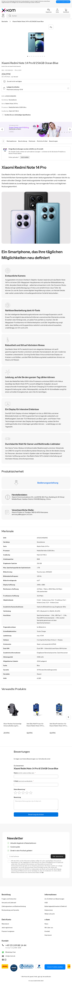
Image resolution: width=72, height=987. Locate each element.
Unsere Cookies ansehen (63, 1)
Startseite (5, 21)
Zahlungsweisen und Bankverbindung (14, 906)
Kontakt (47, 931)
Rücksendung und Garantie (10, 910)
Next (70, 129)
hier (43, 872)
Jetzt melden (25, 157)
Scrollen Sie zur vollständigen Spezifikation (16, 115)
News (46, 924)
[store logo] (8, 10)
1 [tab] (59, 132)
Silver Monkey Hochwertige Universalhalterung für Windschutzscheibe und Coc (13, 725)
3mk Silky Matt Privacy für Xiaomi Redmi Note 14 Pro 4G (35, 725)
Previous (2, 129)
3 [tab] (64, 132)
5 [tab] (69, 132)
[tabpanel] (36, 129)
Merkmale (32, 141)
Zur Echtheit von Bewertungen (54, 899)
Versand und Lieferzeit (9, 902)
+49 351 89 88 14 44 (15, 945)
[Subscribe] (58, 856)
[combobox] (38, 16)
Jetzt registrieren (7, 927)
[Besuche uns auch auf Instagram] (5, 960)
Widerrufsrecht (50, 914)
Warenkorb (5, 924)
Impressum (48, 935)
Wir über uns (49, 927)
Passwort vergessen (8, 931)
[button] (28, 56)
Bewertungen (53, 141)
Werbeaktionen (12, 141)
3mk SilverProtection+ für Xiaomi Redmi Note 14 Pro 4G (58, 725)
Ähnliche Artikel (42, 141)
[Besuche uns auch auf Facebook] (3, 960)
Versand (15, 76)
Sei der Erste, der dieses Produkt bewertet (11, 66)
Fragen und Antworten (9, 899)
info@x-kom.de (10, 956)
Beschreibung (22, 141)
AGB (46, 902)
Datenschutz (49, 910)
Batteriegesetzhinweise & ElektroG (56, 906)
